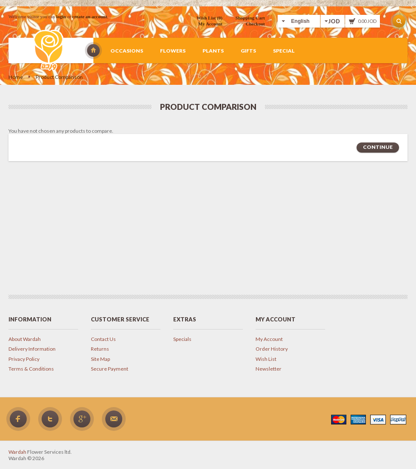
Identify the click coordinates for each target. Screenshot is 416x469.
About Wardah (24, 339)
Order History (272, 349)
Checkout (255, 23)
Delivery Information (32, 349)
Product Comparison (59, 77)
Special (284, 50)
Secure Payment (109, 369)
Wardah (93, 50)
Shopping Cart (250, 17)
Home (15, 77)
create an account (89, 16)
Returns (100, 349)
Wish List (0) (209, 17)
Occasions (126, 50)
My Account (210, 23)
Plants (213, 50)
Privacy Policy (23, 359)
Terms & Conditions (31, 369)
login (61, 16)
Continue (378, 147)
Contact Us (103, 339)
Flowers (173, 50)
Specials (182, 339)
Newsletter (268, 369)
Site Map (100, 359)
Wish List (266, 359)
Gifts (248, 50)
